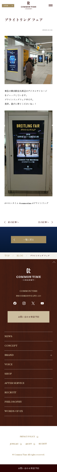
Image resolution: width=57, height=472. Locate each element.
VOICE (9, 364)
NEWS (8, 336)
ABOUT (28, 444)
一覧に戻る (28, 239)
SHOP (8, 373)
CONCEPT (11, 345)
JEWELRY (14, 444)
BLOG (20, 256)
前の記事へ (13, 222)
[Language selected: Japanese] (8, 5)
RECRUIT (10, 392)
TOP (7, 256)
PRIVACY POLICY (27, 437)
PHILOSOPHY (13, 401)
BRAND (9, 355)
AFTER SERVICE (14, 383)
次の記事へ (43, 222)
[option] (49, 469)
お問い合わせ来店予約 (28, 316)
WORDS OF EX (14, 411)
